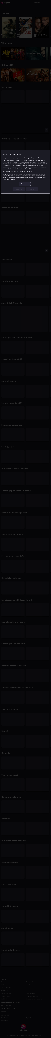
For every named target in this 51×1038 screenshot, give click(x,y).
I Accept (32, 189)
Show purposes (25, 184)
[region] (25, 172)
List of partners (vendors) (9, 179)
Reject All (19, 189)
